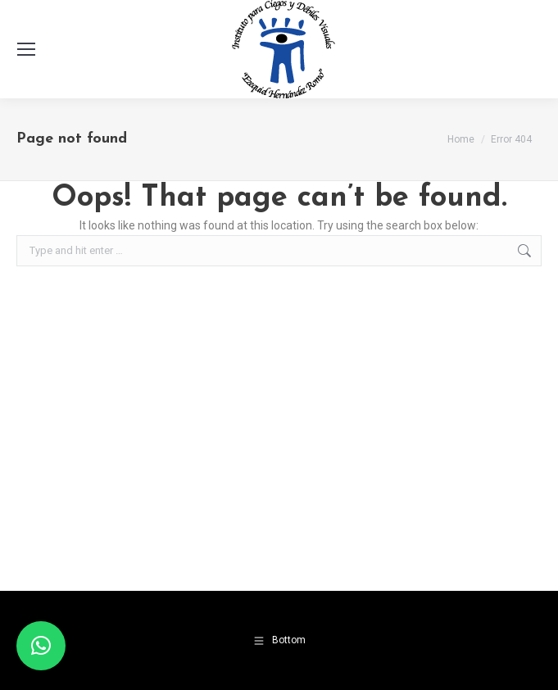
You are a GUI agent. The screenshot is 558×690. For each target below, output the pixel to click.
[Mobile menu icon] (26, 49)
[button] (41, 645)
